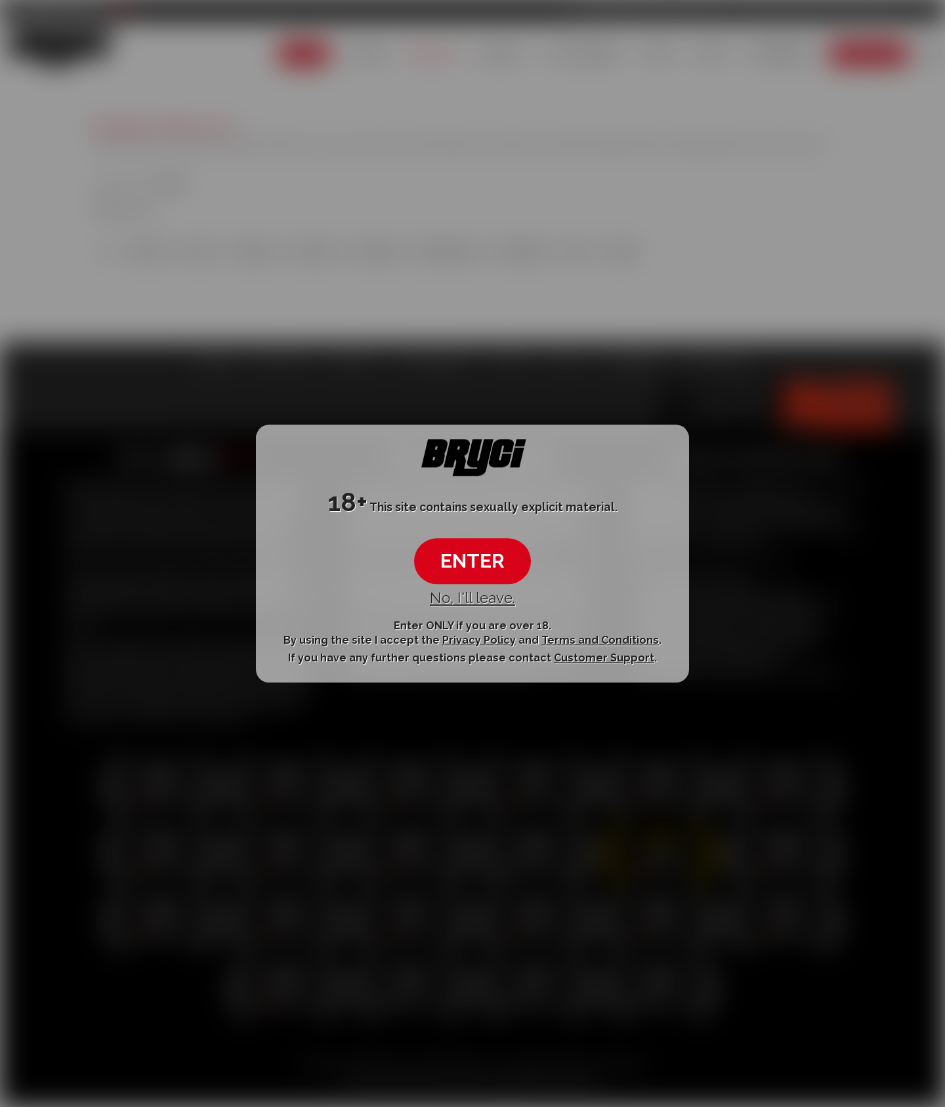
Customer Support (604, 658)
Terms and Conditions (600, 640)
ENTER (472, 561)
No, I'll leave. (472, 598)
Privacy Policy (479, 640)
